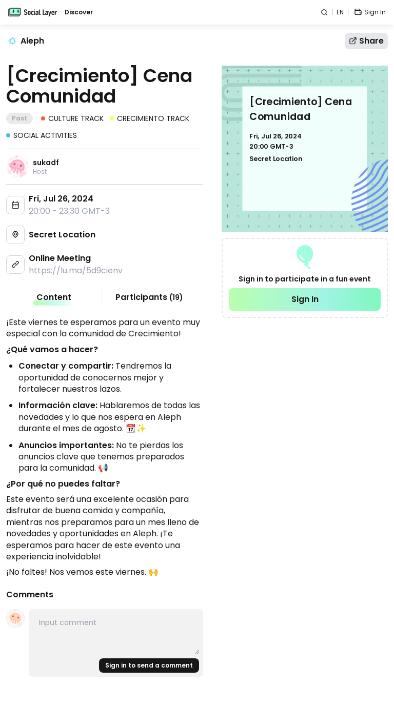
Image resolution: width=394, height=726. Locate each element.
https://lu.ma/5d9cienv (76, 270)
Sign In (305, 299)
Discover (79, 12)
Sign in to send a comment (149, 665)
